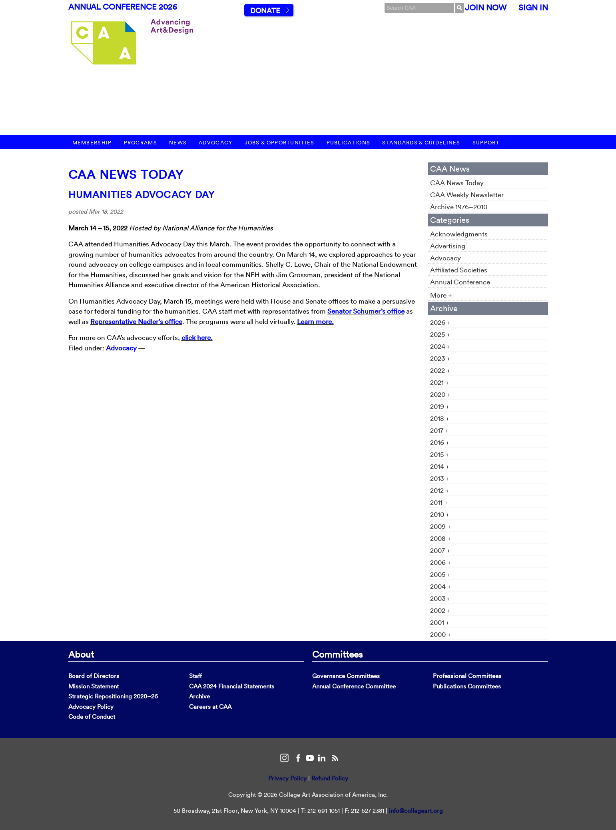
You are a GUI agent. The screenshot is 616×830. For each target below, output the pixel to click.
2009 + (440, 526)
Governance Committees (346, 676)
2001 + (440, 622)
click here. (197, 337)
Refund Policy (329, 778)
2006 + (440, 562)
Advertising (447, 246)
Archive (199, 696)
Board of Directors (93, 676)
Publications (349, 142)
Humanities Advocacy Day (141, 194)
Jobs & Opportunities (280, 142)
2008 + (440, 538)
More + (441, 295)
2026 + (440, 322)
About (81, 654)
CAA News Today (126, 174)
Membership (92, 142)
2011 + (439, 502)
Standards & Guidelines (421, 142)
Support (486, 142)
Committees (337, 654)
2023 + (440, 358)
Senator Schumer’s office (366, 311)
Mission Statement (93, 686)
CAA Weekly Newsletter (467, 194)
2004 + (440, 586)
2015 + (439, 454)
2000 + (440, 634)
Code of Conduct (91, 716)
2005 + (440, 574)
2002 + (440, 610)
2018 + (440, 418)
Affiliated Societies (458, 270)
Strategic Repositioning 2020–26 (113, 696)
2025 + (440, 334)
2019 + (440, 406)
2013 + (439, 478)
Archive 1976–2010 (458, 206)
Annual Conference (460, 282)
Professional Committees (467, 676)
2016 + (440, 442)
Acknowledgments (459, 234)
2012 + (439, 490)
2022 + (440, 370)
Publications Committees (467, 686)
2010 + (440, 514)
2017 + (439, 430)
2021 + (439, 382)
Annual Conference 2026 (122, 7)
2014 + (440, 466)
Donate (265, 10)
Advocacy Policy (91, 706)
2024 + (440, 346)
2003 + (440, 598)
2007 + (440, 550)
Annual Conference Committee (354, 686)
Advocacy (215, 142)
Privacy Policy (287, 778)
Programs (140, 142)
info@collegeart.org (416, 810)
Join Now (485, 7)
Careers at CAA (210, 706)
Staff (195, 676)
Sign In (533, 7)
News (178, 142)
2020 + (440, 394)
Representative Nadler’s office (136, 321)
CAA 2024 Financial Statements (231, 686)
